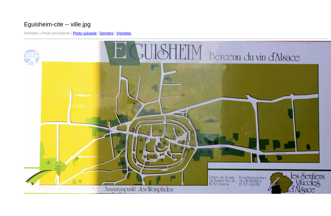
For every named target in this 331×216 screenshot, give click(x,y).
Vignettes (123, 33)
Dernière (106, 33)
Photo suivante (85, 33)
